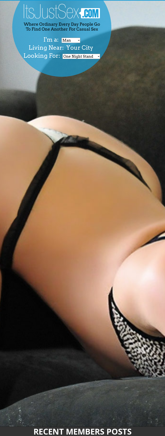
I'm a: (51, 39)
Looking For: (41, 55)
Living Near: (46, 47)
